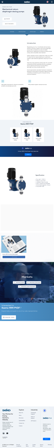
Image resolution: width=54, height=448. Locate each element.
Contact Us (21, 423)
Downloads (33, 31)
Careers (20, 425)
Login (28, 154)
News (20, 415)
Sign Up (46, 438)
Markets (42, 31)
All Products (33, 420)
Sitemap (50, 444)
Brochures (21, 418)
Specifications (22, 31)
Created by (4, 437)
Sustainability (22, 420)
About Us (21, 412)
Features (12, 31)
